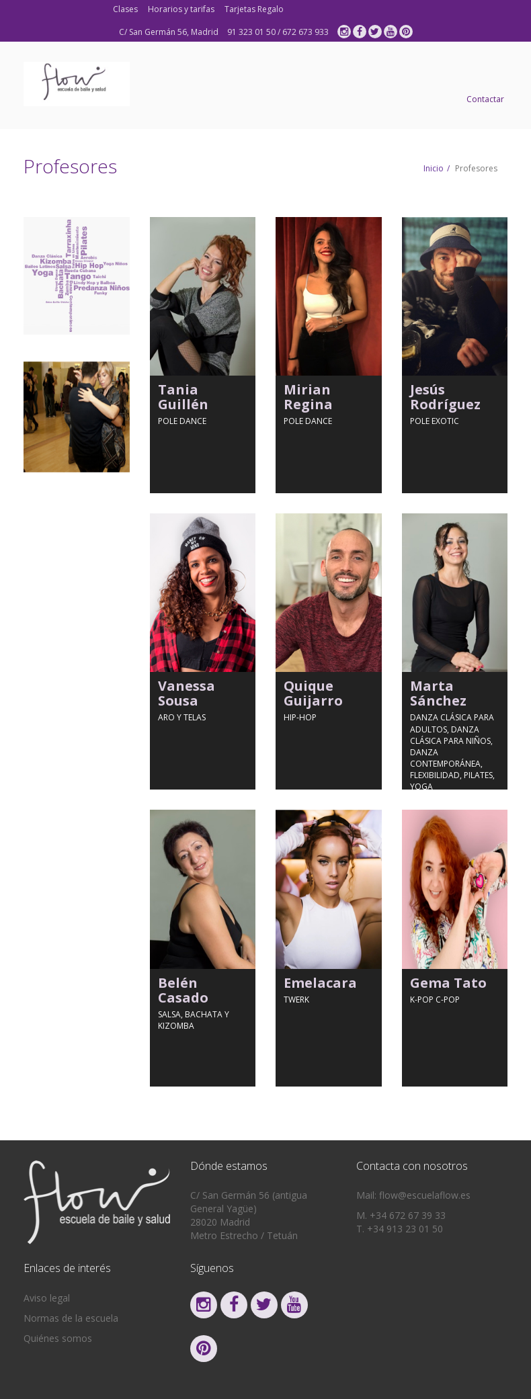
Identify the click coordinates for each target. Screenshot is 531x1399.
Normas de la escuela (71, 1318)
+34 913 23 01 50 (405, 1228)
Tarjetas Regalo (254, 9)
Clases (125, 9)
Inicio (433, 168)
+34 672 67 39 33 (408, 1215)
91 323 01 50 (251, 32)
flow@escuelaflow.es (425, 1195)
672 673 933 (305, 32)
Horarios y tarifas (181, 9)
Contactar (485, 99)
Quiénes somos (58, 1338)
